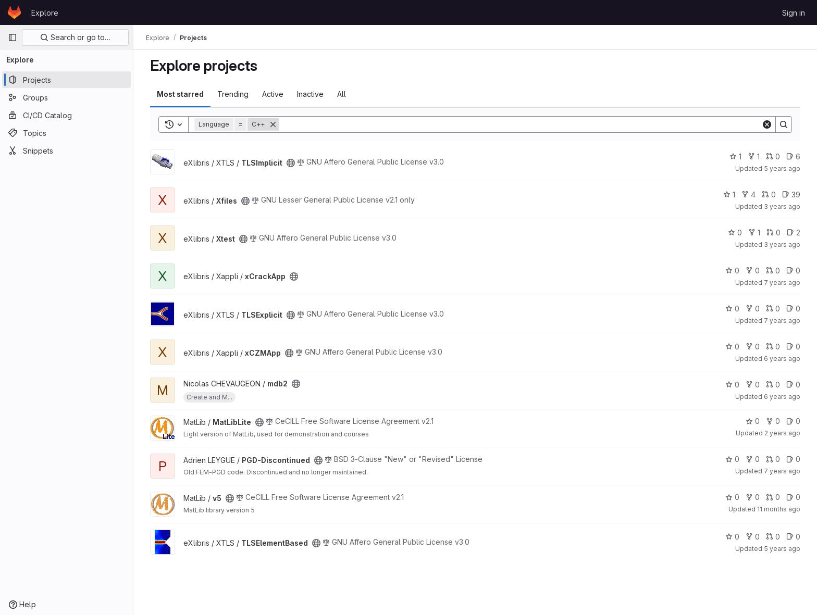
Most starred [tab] (180, 94)
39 (791, 194)
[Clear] (767, 124)
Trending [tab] (233, 94)
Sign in (793, 12)
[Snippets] (66, 150)
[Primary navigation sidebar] (12, 37)
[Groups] (66, 97)
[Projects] (66, 79)
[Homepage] (14, 12)
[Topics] (66, 132)
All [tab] (341, 94)
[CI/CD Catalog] (66, 115)
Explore (44, 12)
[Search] (520, 124)
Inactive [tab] (310, 94)
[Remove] (273, 124)
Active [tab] (272, 94)
